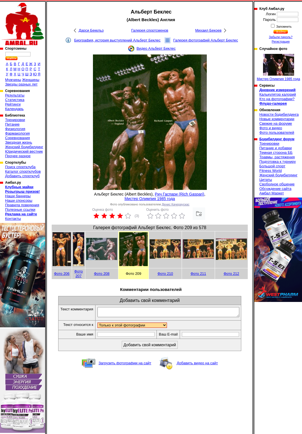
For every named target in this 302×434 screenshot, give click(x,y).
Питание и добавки (275, 148)
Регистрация (281, 41)
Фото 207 (78, 273)
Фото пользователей (276, 132)
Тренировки (15, 120)
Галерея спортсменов (149, 30)
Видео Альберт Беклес (156, 48)
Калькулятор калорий (277, 94)
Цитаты (265, 179)
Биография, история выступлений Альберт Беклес (117, 40)
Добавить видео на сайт (197, 365)
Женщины (30, 80)
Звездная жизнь (18, 142)
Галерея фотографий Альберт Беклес (205, 40)
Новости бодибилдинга (279, 114)
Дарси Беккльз (91, 30)
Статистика (14, 100)
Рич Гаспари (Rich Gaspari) (179, 194)
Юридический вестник (24, 151)
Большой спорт (272, 166)
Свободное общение (277, 184)
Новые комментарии (276, 119)
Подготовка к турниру (277, 161)
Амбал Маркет (271, 193)
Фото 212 (231, 273)
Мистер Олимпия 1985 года (150, 198)
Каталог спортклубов (23, 171)
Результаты (14, 95)
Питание (12, 124)
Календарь (14, 109)
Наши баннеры (18, 196)
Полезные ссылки (20, 209)
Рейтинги (13, 104)
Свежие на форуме (275, 123)
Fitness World (270, 170)
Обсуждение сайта (275, 189)
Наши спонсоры (18, 200)
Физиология (15, 129)
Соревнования (17, 138)
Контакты (13, 218)
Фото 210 (165, 273)
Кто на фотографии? (277, 99)
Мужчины (13, 80)
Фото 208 (101, 273)
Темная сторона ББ (276, 152)
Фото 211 (198, 273)
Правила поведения (22, 205)
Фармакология (17, 133)
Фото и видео (270, 128)
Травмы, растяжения (277, 157)
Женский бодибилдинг (24, 147)
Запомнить (283, 26)
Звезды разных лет (21, 84)
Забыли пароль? (281, 37)
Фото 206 (61, 273)
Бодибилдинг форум (276, 139)
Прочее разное (18, 156)
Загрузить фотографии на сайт (125, 365)
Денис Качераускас (175, 204)
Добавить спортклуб (22, 176)
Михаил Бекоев (208, 30)
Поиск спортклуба (20, 167)
